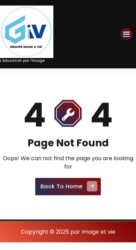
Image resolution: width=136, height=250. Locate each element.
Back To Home (68, 189)
